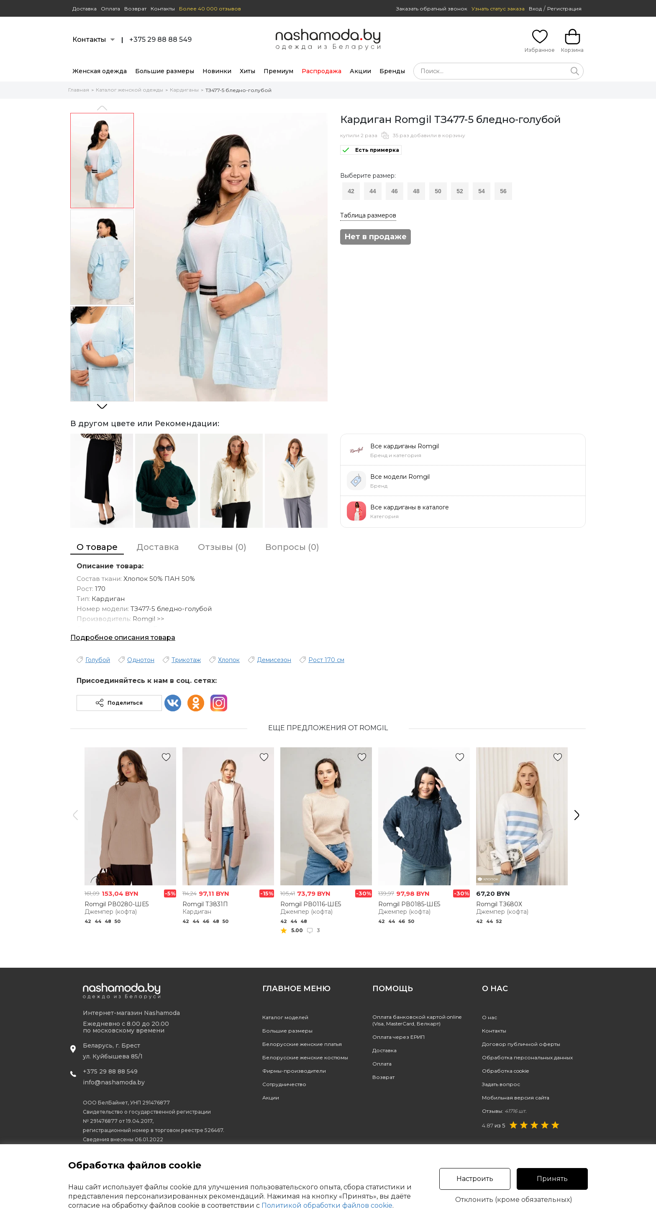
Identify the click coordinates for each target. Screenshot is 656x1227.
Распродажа (321, 71)
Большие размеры (164, 71)
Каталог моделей (285, 1017)
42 (351, 191)
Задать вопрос (501, 1084)
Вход (535, 8)
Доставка (84, 8)
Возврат (135, 8)
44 (372, 191)
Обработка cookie (505, 1071)
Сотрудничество (284, 1084)
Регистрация (564, 8)
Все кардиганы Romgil (404, 446)
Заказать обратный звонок (431, 8)
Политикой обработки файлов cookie (326, 1205)
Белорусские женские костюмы (305, 1057)
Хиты (247, 71)
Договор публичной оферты (521, 1044)
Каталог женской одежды (129, 90)
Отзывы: (504, 1111)
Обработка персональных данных (527, 1057)
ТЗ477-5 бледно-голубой (238, 90)
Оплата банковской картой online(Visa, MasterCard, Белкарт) (416, 1020)
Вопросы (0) (292, 547)
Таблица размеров (368, 215)
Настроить (474, 1179)
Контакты (163, 8)
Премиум (278, 71)
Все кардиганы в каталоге (409, 507)
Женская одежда (99, 71)
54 (481, 191)
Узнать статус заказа (498, 8)
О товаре (97, 547)
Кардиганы (184, 90)
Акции (360, 71)
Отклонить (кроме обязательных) (513, 1200)
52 (459, 191)
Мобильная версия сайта (515, 1097)
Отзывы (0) (222, 547)
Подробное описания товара (122, 638)
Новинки (216, 71)
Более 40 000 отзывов (210, 8)
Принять (552, 1179)
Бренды (392, 71)
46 (394, 191)
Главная (78, 90)
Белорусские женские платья (302, 1044)
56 (503, 191)
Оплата (110, 8)
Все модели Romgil (400, 477)
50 (438, 191)
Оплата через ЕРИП (398, 1037)
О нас (489, 1017)
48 (416, 191)
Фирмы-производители (294, 1071)
